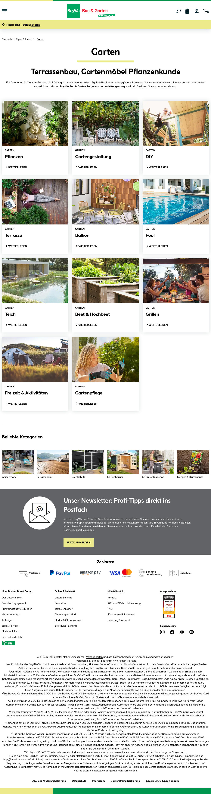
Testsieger (7, 620)
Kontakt (111, 598)
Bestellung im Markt (66, 626)
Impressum (98, 780)
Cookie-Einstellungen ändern (162, 780)
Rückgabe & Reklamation (121, 614)
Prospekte (60, 603)
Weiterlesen (16, 167)
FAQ (110, 609)
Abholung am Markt (66, 614)
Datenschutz (79, 780)
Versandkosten (94, 657)
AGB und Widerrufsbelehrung (124, 603)
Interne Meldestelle (12, 637)
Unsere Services (63, 598)
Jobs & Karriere (10, 626)
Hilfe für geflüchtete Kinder (17, 609)
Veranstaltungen (11, 614)
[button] (23, 25)
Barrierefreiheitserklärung (125, 780)
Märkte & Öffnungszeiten (68, 620)
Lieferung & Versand (118, 620)
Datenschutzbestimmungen (79, 530)
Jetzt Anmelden (79, 542)
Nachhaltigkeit (10, 631)
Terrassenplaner (64, 609)
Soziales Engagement (14, 603)
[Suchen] (178, 11)
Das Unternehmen (12, 598)
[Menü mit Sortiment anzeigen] (4, 11)
